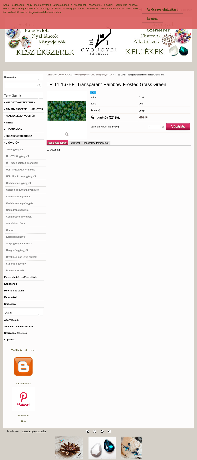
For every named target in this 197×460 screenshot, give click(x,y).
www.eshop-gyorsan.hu (34, 431)
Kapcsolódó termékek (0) (96, 143)
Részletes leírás (57, 142)
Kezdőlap (51, 75)
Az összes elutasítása (162, 9)
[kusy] (154, 127)
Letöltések (75, 143)
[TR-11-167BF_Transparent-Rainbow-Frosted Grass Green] (67, 115)
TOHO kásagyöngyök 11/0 (101, 75)
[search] (39, 85)
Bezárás (152, 18)
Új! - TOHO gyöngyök (79, 75)
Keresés (10, 77)
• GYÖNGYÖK (62, 75)
